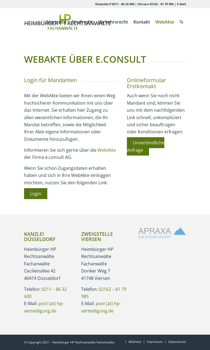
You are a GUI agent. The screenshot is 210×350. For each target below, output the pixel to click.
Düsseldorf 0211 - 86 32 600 (114, 4)
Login (35, 194)
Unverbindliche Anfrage (145, 146)
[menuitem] (56, 22)
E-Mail (181, 4)
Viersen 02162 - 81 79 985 (156, 4)
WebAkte (107, 150)
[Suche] (181, 22)
